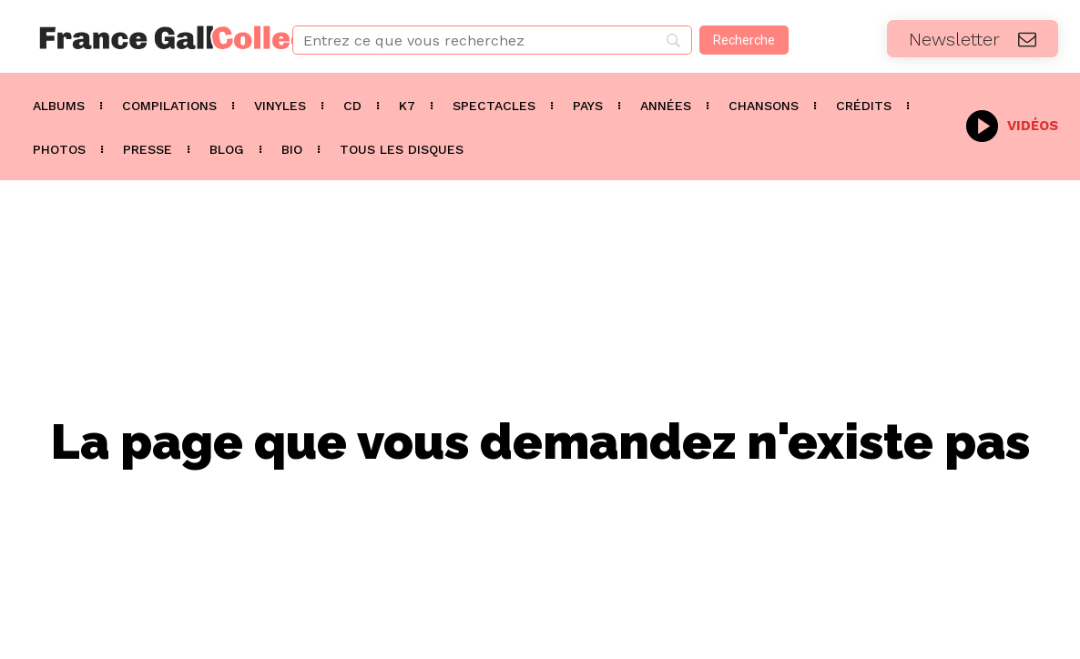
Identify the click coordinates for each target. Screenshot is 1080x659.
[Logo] (135, 37)
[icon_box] (1012, 124)
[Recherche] (744, 40)
